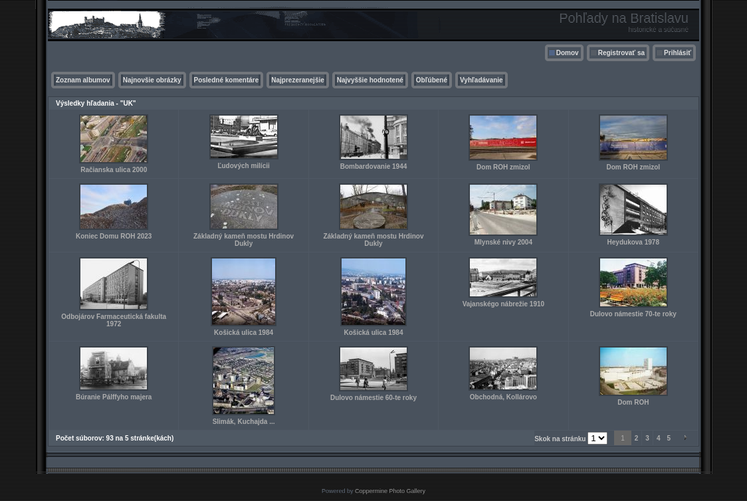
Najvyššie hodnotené (370, 80)
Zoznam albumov (83, 80)
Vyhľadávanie (481, 80)
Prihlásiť (677, 52)
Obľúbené (431, 80)
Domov (567, 52)
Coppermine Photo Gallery (390, 491)
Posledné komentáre (226, 80)
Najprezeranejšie (297, 80)
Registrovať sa (621, 52)
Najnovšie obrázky (152, 80)
